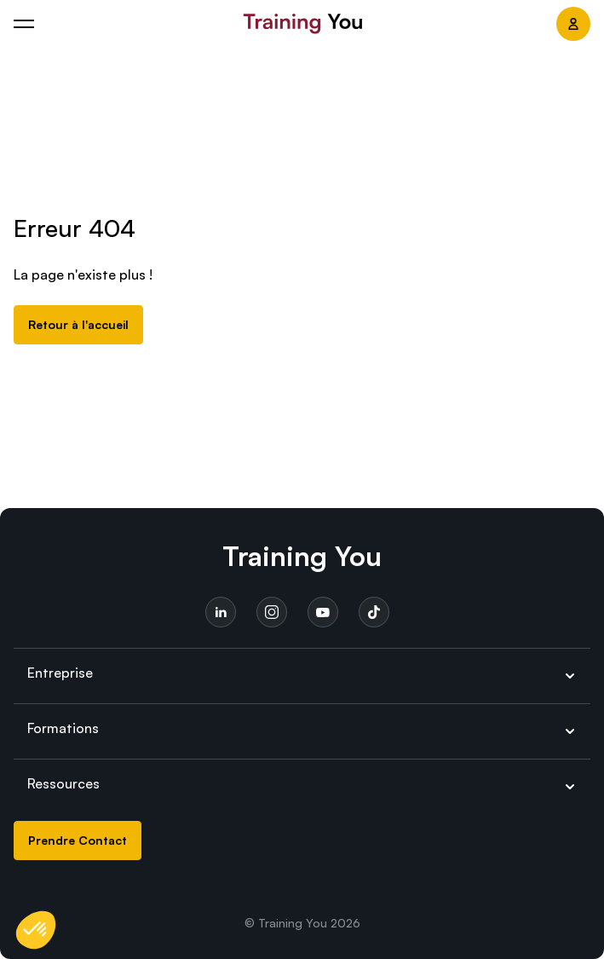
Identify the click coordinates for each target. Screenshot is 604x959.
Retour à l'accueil (78, 324)
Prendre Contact (77, 840)
